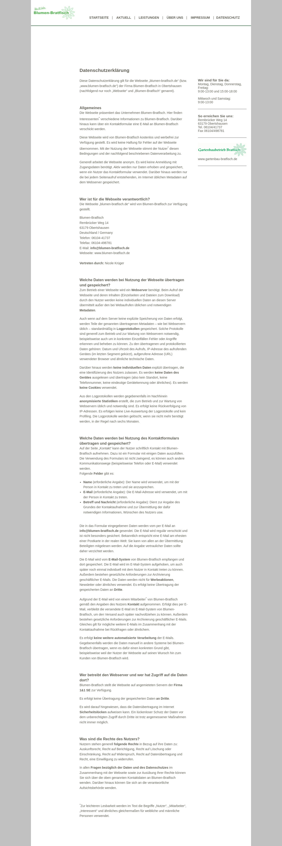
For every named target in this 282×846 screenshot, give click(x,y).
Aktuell (123, 17)
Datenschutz (228, 17)
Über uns (175, 17)
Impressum (200, 17)
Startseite (99, 17)
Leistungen (149, 17)
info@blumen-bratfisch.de (109, 248)
